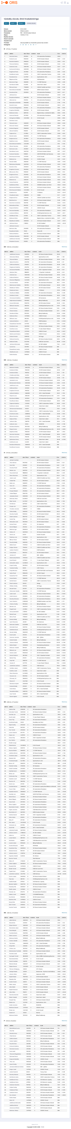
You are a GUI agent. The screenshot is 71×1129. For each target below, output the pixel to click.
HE (30, 45)
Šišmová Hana (13, 87)
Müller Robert (13, 645)
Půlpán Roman (13, 966)
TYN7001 (25, 547)
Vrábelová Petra (14, 1090)
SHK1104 (25, 951)
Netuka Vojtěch (13, 748)
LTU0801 (23, 871)
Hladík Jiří (12, 1012)
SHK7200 (25, 935)
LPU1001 (25, 686)
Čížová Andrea (13, 311)
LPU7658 (26, 72)
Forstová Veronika (14, 154)
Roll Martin (12, 840)
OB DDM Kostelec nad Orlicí (44, 185)
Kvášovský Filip (13, 776)
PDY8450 (27, 300)
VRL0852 (27, 269)
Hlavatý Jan (12, 892)
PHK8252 (26, 61)
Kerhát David (13, 581)
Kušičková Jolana (14, 406)
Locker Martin (12, 838)
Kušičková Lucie (14, 442)
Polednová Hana (14, 290)
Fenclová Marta (14, 282)
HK (33, 45)
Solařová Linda (13, 66)
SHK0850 (26, 238)
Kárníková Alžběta (14, 398)
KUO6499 (25, 624)
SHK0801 (23, 796)
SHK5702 (25, 691)
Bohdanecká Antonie (15, 383)
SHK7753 (26, 233)
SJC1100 (25, 953)
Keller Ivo (11, 835)
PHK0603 (25, 652)
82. (5, 668)
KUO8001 (23, 771)
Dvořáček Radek (13, 722)
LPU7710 (23, 732)
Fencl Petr (12, 465)
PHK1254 (27, 378)
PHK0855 (26, 102)
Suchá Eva (12, 346)
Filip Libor (11, 879)
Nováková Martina (14, 426)
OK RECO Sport (41, 159)
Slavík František (13, 961)
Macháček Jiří (13, 812)
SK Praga (41, 336)
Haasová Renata (13, 115)
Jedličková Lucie (14, 385)
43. (5, 164)
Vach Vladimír (13, 601)
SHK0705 (25, 650)
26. (5, 120)
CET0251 (27, 329)
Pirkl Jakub (12, 822)
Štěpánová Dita (13, 79)
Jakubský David (14, 496)
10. (5, 79)
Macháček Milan (13, 959)
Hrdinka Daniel (13, 815)
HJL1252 (27, 406)
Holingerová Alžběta (14, 118)
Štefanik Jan (13, 650)
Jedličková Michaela (15, 1102)
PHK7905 (25, 462)
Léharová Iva (12, 100)
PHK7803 (25, 933)
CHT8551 (27, 334)
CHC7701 (25, 959)
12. (5, 84)
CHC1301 (25, 1010)
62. (5, 213)
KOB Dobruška (40, 79)
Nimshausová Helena (15, 190)
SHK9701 (23, 748)
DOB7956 (26, 79)
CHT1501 (28, 1069)
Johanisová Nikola (14, 1108)
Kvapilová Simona (14, 390)
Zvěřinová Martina (14, 264)
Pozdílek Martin (13, 933)
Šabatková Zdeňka (14, 221)
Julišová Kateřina (14, 393)
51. (5, 185)
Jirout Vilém (13, 488)
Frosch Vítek (12, 789)
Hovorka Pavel (13, 467)
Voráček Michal (13, 786)
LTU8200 (23, 861)
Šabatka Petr (12, 758)
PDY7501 (25, 948)
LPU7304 (23, 802)
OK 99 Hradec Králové (43, 59)
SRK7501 (23, 773)
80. (5, 663)
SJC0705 (23, 714)
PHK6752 (27, 303)
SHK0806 (25, 683)
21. (5, 107)
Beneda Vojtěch (13, 884)
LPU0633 (23, 730)
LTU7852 (26, 133)
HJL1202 (25, 994)
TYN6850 (26, 87)
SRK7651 (27, 318)
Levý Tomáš (13, 694)
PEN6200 (25, 573)
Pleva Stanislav (14, 475)
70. (5, 637)
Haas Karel (12, 802)
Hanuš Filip (12, 737)
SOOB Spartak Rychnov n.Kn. (44, 213)
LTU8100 (25, 668)
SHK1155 (28, 1028)
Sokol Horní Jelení (42, 84)
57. (5, 200)
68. (5, 632)
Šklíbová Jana (13, 318)
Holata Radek (13, 640)
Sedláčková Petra (14, 185)
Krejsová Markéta (14, 1059)
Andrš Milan (13, 688)
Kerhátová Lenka (14, 1077)
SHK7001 (25, 470)
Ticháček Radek (13, 761)
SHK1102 (25, 930)
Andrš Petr (11, 827)
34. (5, 141)
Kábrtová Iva (12, 159)
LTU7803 (25, 609)
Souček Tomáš (13, 907)
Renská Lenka (13, 136)
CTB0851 (27, 344)
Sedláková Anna (14, 1079)
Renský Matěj (13, 632)
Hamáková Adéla (14, 84)
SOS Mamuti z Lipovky (38, 881)
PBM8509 (25, 473)
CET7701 (25, 663)
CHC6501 (25, 966)
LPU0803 (23, 768)
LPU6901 (25, 465)
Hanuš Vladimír (14, 655)
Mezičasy (64, 49)
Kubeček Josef (13, 779)
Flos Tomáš (12, 730)
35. (5, 143)
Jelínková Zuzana (14, 226)
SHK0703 (23, 884)
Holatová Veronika (14, 1085)
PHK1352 (28, 1033)
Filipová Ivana (13, 429)
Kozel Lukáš (13, 635)
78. (5, 658)
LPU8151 (26, 241)
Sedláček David (14, 629)
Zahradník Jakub (14, 563)
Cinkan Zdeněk (13, 940)
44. (5, 167)
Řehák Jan (12, 1002)
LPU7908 (25, 467)
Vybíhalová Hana (14, 439)
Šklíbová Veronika (14, 305)
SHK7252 (26, 151)
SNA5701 (25, 660)
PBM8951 (27, 272)
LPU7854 (26, 138)
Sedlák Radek (12, 881)
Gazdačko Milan (14, 691)
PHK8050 (26, 128)
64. (5, 218)
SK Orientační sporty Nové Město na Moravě (44, 786)
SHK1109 (25, 1000)
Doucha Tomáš (13, 858)
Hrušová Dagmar (13, 128)
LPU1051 (26, 146)
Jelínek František (14, 460)
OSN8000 (23, 786)
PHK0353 (26, 236)
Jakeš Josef (13, 478)
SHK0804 (23, 863)
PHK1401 (28, 1051)
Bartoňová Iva (13, 200)
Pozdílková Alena (14, 401)
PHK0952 (27, 447)
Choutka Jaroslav (14, 509)
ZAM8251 (27, 434)
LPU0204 (23, 804)
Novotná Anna (13, 1033)
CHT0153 (27, 331)
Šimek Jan (12, 1010)
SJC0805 (25, 673)
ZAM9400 (25, 943)
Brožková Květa (14, 341)
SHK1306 (28, 1056)
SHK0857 (26, 125)
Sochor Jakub (12, 876)
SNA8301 (25, 483)
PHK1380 (28, 1046)
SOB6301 (25, 509)
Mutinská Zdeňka (14, 624)
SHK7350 (27, 326)
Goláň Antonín (13, 596)
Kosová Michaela (14, 303)
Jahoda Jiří (13, 555)
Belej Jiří (11, 820)
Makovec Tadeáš (14, 647)
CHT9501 (23, 889)
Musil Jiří (12, 1100)
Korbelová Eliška (14, 370)
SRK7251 (26, 213)
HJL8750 (27, 419)
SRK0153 (27, 305)
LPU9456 (27, 293)
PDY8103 (25, 640)
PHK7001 (25, 552)
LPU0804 (25, 596)
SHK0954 (26, 177)
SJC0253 (27, 280)
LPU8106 (23, 758)
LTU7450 (28, 1077)
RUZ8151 (26, 192)
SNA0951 (26, 161)
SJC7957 (26, 77)
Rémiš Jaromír (13, 935)
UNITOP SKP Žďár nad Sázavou (45, 154)
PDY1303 (28, 1041)
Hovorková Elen (13, 92)
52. (5, 187)
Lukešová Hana (14, 1092)
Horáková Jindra (14, 295)
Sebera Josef (12, 894)
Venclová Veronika (14, 434)
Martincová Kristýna (15, 334)
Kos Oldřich (12, 740)
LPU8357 (27, 264)
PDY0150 (27, 313)
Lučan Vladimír (13, 732)
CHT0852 (27, 316)
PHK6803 (23, 897)
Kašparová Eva (13, 138)
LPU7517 (25, 588)
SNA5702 (25, 591)
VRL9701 (23, 815)
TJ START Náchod (41, 82)
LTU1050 (27, 403)
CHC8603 (23, 745)
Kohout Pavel (13, 524)
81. (5, 665)
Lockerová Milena (14, 213)
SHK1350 (28, 1102)
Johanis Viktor (13, 974)
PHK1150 (27, 390)
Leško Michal (12, 920)
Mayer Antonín (13, 925)
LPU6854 (27, 295)
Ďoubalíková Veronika (15, 323)
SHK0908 (25, 642)
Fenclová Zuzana (14, 1049)
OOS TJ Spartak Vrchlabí (45, 269)
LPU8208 (23, 709)
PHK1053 (27, 431)
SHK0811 (23, 807)
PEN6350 (26, 159)
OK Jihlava (36, 856)
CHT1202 (25, 1007)
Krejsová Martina (13, 208)
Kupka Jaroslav (13, 809)
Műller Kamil (13, 545)
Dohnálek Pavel (14, 627)
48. (5, 177)
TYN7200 (25, 557)
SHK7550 (26, 164)
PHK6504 (25, 529)
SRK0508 (25, 629)
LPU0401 (23, 719)
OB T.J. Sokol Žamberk (44, 393)
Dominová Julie (13, 149)
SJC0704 (23, 755)
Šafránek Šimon (14, 1056)
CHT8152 (26, 208)
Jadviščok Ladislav (15, 665)
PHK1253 (27, 370)
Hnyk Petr (12, 660)
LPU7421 (23, 820)
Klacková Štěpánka (15, 280)
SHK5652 (26, 221)
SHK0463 (27, 275)
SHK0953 (26, 69)
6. (4, 69)
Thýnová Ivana (13, 123)
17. (5, 97)
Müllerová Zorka (13, 113)
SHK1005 (25, 593)
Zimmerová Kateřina (15, 298)
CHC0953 (26, 118)
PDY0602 (25, 619)
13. (5, 87)
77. (5, 655)
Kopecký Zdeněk (13, 856)
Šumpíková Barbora (14, 97)
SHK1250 (27, 380)
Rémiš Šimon (12, 796)
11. (4, 82)
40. (5, 156)
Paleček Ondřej (13, 766)
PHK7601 (23, 727)
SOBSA (39, 195)
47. (5, 174)
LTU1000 (25, 984)
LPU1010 (25, 635)
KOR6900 (25, 601)
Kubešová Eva (13, 192)
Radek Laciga (12, 743)
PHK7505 (25, 676)
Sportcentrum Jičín (42, 77)
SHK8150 (27, 254)
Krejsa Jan (12, 735)
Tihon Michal (13, 462)
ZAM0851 (27, 393)
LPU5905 (25, 599)
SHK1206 (25, 925)
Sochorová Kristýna (14, 69)
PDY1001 (25, 647)
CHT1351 (28, 1059)
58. (5, 203)
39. (5, 154)
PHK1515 (28, 1074)
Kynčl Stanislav (14, 622)
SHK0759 (26, 97)
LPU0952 (26, 174)
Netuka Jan (13, 470)
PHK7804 (25, 565)
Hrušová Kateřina (14, 1046)
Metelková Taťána (14, 287)
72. (5, 642)
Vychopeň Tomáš (13, 956)
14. (5, 89)
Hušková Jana (13, 424)
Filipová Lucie (13, 395)
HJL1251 (27, 442)
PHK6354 (26, 105)
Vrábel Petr (12, 480)
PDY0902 (25, 604)
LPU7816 (23, 825)
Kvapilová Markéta (14, 110)
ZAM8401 (23, 827)
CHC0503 (23, 822)
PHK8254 (26, 141)
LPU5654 (26, 167)
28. (5, 125)
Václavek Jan (12, 825)
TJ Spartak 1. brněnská (44, 272)
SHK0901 (25, 511)
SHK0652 (27, 277)
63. (5, 215)
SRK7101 (23, 879)
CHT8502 (23, 899)
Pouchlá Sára (13, 1043)
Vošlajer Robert (13, 971)
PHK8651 (26, 64)
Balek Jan (12, 483)
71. (5, 640)
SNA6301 (25, 578)
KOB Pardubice (41, 550)
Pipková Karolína (14, 262)
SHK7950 (26, 187)
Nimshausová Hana (14, 156)
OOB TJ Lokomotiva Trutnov (44, 74)
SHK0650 (27, 339)
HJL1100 (25, 997)
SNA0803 (23, 791)
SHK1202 (25, 928)
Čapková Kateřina (14, 403)
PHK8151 (26, 131)
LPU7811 (22, 784)
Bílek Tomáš (13, 501)
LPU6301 (25, 486)
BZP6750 (26, 113)
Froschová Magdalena (15, 107)
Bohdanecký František (15, 951)
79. (5, 660)
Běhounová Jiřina (13, 172)
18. (5, 100)
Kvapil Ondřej (13, 565)
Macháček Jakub (13, 928)
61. (5, 210)
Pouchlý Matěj (13, 542)
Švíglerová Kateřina (15, 267)
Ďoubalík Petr (12, 866)
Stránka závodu (31, 23)
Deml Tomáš (12, 904)
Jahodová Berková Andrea (16, 1067)
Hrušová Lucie (13, 59)
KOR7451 (26, 185)
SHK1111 (25, 982)
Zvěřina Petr (12, 709)
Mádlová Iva (12, 179)
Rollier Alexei (13, 1097)
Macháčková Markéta (15, 89)
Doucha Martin (13, 750)
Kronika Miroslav (13, 845)
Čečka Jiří (12, 532)
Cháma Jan (12, 948)
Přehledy (21, 23)
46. (5, 172)
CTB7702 (23, 853)
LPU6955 (26, 228)
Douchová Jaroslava (14, 203)
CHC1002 (25, 696)
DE (23, 45)
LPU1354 (27, 398)
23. (5, 113)
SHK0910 (25, 575)
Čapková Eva (12, 133)
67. (5, 629)
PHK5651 (26, 172)
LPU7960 (26, 115)
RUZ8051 (27, 290)
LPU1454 (28, 1049)
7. (4, 72)
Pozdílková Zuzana (15, 447)
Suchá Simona (13, 308)
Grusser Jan (13, 676)
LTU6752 (26, 74)
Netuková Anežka (14, 367)
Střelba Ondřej (13, 586)
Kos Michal (12, 897)
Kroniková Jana (14, 326)
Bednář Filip (13, 658)
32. (5, 136)
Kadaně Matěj (13, 686)
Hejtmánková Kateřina (15, 300)
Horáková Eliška (14, 372)
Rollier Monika (13, 354)
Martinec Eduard (13, 1007)
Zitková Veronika (13, 146)
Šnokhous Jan (13, 537)
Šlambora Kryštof (14, 683)
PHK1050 (26, 59)
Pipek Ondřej (12, 725)
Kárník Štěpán (13, 527)
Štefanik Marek (13, 964)
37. (5, 149)
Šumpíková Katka (14, 231)
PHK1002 (25, 514)
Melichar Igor (13, 529)
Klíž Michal (12, 503)
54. (5, 192)
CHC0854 (26, 190)
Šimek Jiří (12, 681)
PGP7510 (25, 586)
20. (5, 105)
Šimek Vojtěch (13, 696)
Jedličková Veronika (14, 238)
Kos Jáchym (13, 1095)
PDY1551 (28, 1085)
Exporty (13, 23)
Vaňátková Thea (13, 215)
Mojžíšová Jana (13, 141)
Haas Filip (11, 719)
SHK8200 (23, 907)
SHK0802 (23, 799)
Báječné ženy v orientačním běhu (45, 113)
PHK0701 (25, 519)
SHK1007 (25, 964)
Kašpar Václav (13, 547)
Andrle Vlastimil (14, 1072)
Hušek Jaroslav (13, 1005)
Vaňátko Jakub (14, 668)
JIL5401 (24, 622)
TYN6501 (25, 478)
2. (4, 59)
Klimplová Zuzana (14, 241)
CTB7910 (25, 611)
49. (5, 179)
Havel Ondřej (13, 1064)
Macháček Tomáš (13, 807)
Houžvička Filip (13, 848)
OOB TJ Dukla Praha (42, 503)
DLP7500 (25, 503)
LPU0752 (27, 267)
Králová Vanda (14, 336)
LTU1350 (27, 411)
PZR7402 (25, 570)
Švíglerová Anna (13, 174)
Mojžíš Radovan (13, 989)
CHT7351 (27, 323)
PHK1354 (28, 1108)
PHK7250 (27, 287)
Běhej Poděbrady (43, 300)
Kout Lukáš (12, 1051)
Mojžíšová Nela (14, 431)
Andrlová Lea (13, 275)
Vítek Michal (13, 1036)
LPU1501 (28, 1038)
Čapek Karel (13, 609)
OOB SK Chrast (41, 208)
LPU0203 (23, 725)
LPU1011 (24, 658)
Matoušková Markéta (15, 102)
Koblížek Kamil (13, 771)
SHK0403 (23, 712)
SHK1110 (25, 961)
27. (5, 123)
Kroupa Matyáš (14, 491)
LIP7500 (23, 881)
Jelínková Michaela (15, 344)
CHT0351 (27, 349)
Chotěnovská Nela (14, 375)
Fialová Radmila (13, 182)
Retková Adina (13, 411)
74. (5, 647)
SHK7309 (23, 753)
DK (26, 45)
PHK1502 (28, 1097)
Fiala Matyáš (12, 930)
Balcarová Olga (13, 82)
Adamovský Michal (15, 557)
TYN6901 (25, 617)
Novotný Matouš (14, 1074)
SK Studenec (36, 766)
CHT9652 (27, 352)
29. (5, 128)
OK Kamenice (42, 298)
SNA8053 (26, 136)
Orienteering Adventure (43, 645)
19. (5, 102)
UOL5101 (25, 665)
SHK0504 (23, 848)
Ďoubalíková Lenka (15, 349)
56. (5, 197)
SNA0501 (23, 750)
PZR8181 (26, 154)
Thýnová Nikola (14, 259)
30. (5, 131)
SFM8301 (23, 894)
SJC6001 (25, 614)
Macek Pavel (13, 588)
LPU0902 (25, 491)
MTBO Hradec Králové (43, 89)
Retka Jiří (11, 861)
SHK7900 (25, 606)
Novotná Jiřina (13, 167)
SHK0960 (27, 383)
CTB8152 (26, 223)
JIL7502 (25, 524)
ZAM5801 (25, 688)
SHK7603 (23, 830)
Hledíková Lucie (14, 352)
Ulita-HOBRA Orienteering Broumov (45, 956)
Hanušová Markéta (15, 269)
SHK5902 (28, 1031)
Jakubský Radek (13, 830)
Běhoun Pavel (13, 539)
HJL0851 (26, 84)
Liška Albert (12, 987)
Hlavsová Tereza (13, 125)
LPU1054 (26, 56)
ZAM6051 (27, 444)
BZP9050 (26, 218)
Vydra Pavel (13, 573)
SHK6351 (26, 179)
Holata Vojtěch (13, 1041)
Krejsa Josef (13, 1069)
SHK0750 (27, 367)
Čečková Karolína (14, 339)
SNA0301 (23, 763)
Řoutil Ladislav (13, 583)
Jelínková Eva (13, 95)
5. (4, 66)
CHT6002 (23, 866)
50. (5, 182)
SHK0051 (27, 259)
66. (5, 223)
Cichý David (13, 552)
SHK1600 (28, 1105)
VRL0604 (23, 737)
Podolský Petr (12, 886)
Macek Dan (12, 923)
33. (5, 138)
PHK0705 (25, 493)
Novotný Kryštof (14, 514)
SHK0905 (25, 496)
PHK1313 (25, 987)
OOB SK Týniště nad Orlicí (44, 87)
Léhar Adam (12, 817)
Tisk (6, 23)
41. (5, 159)
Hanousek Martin (14, 611)
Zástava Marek (14, 642)
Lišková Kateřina (13, 131)
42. (5, 161)
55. (5, 195)
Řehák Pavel (13, 614)
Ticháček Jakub (13, 755)
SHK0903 (23, 876)
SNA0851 (26, 82)
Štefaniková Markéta (14, 164)
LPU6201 (25, 940)
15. (5, 92)
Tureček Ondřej (14, 568)
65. (5, 221)
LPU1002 (25, 527)
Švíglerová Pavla (13, 72)
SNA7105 (23, 781)
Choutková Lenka (13, 195)
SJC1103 (25, 1002)
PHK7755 (28, 1090)
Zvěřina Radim (13, 1038)
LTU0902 (23, 776)
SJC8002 (25, 537)
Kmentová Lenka (14, 413)
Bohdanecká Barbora (14, 187)
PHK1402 (28, 1036)
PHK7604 (25, 480)
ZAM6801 (25, 694)
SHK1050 (27, 385)
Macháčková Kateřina (15, 143)
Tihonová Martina (14, 64)
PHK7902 (25, 976)
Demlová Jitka (13, 228)
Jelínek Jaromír (13, 832)
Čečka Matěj (13, 511)
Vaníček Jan (12, 714)
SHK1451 (28, 1043)
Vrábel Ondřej (13, 1087)
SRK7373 (27, 429)
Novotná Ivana (13, 105)
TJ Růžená (39, 192)
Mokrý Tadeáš (13, 997)
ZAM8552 (27, 413)
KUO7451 (27, 341)
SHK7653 (26, 182)
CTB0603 (23, 832)
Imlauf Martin (13, 578)
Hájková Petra (13, 419)
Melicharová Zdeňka (15, 285)
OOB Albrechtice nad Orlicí (40, 809)
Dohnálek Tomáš (13, 712)
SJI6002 (23, 856)
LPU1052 (26, 107)
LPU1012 (25, 488)
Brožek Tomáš (12, 868)
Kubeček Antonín (13, 791)
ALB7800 (23, 809)
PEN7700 (25, 516)
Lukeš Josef (13, 593)
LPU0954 (26, 92)
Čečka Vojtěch (13, 863)
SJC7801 (23, 761)
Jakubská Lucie (14, 380)
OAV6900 (25, 645)
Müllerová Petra (13, 218)
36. (5, 146)
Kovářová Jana (14, 329)
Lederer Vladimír (14, 550)
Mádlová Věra (13, 272)
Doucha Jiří (12, 781)
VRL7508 (25, 655)
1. (4, 56)
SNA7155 (26, 203)
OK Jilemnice (40, 524)
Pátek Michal (12, 745)
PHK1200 (25, 989)
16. (5, 95)
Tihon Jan (12, 1061)
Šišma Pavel (13, 617)
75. (5, 650)
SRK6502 (25, 678)
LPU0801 (23, 789)
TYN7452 (26, 197)
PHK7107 (23, 850)
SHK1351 (28, 1092)
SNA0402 (23, 779)
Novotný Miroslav (14, 599)
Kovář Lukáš (12, 717)
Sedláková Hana (14, 1082)
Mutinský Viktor (14, 498)
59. (5, 205)
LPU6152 (26, 100)
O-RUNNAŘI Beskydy (38, 894)
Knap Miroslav (13, 570)
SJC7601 (25, 475)
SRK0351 (27, 395)
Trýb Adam (12, 943)
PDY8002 (25, 938)
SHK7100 (25, 627)
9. (4, 77)
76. (5, 652)
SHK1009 (25, 542)
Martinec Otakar (14, 1110)
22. (5, 308)
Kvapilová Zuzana (14, 169)
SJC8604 (25, 563)
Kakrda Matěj (13, 619)
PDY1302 (25, 1015)
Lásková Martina (14, 321)
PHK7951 (26, 205)
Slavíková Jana (13, 120)
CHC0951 (26, 143)
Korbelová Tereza (14, 378)
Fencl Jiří (12, 486)
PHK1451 (27, 437)
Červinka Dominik (13, 994)
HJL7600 (25, 671)
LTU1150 (26, 215)
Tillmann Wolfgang (14, 969)
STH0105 (23, 766)
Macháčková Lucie (14, 1028)
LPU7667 (27, 282)
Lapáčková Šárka (13, 177)
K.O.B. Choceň (40, 118)
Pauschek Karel (14, 473)
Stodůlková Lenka (14, 74)
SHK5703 (25, 979)
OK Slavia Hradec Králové (44, 66)
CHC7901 (25, 681)
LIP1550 (28, 1079)
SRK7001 (23, 838)
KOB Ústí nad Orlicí (44, 341)
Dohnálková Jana (14, 151)
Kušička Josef (13, 671)
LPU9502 (23, 904)
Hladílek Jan (12, 794)
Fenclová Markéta (14, 210)
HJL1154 (27, 439)
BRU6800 (25, 956)
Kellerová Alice (13, 316)
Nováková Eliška (14, 313)
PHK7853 (26, 169)
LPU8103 (25, 506)
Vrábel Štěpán (13, 493)
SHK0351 (27, 308)
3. (4, 61)
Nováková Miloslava (15, 444)
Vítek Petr (11, 727)
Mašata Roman (13, 850)
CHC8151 (26, 156)
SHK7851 (27, 346)
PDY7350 (27, 426)
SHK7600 (25, 532)
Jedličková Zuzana (15, 254)
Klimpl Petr (12, 946)
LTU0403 (25, 581)
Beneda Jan (13, 606)
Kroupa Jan (13, 506)
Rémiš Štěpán (12, 799)
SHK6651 (26, 123)
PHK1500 (28, 1087)
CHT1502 (28, 1110)
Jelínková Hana (13, 223)
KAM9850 (27, 298)
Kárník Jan (12, 784)
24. (5, 115)
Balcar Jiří (11, 763)
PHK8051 (27, 354)
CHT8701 (23, 735)
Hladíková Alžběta (14, 293)
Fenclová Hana (13, 56)
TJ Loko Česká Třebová (45, 329)
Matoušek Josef (14, 522)
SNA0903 (25, 632)
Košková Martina (14, 277)
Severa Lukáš (13, 652)
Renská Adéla (13, 161)
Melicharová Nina (14, 437)
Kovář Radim (13, 560)
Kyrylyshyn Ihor (13, 575)
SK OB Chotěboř (41, 223)
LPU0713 (23, 892)
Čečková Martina (13, 233)
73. (5, 645)
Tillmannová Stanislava (16, 408)
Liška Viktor (12, 992)
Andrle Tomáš (13, 982)
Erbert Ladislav (13, 516)
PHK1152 (27, 372)
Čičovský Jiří (13, 678)
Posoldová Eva (13, 77)
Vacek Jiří (12, 663)
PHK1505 (28, 1061)
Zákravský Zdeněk (14, 591)
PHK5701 (25, 539)
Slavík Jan (12, 534)
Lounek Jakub (12, 843)
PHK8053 (27, 401)
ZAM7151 (27, 421)
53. (5, 190)
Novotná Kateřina (14, 61)
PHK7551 (27, 285)
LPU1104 (25, 923)
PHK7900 (25, 522)
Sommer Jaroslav (14, 637)
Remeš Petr (12, 902)
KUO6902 (23, 868)
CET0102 (23, 717)
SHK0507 (23, 886)
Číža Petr (12, 1031)
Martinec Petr (12, 899)
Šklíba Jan (11, 773)
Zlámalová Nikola (14, 257)
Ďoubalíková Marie (15, 331)
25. (5, 118)
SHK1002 (25, 920)
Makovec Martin (13, 938)
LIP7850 (28, 1082)
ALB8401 (23, 840)
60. (5, 208)
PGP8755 (27, 336)
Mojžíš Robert (12, 976)
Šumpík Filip (12, 1000)
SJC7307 (25, 501)
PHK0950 (26, 110)
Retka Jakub (12, 984)
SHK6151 (26, 200)
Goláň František (13, 768)
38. (5, 151)
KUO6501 (25, 498)
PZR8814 (23, 794)
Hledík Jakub (12, 889)
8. (4, 74)
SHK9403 (23, 902)
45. (5, 169)
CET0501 (25, 560)
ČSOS (42, 1127)
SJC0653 (27, 416)
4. (4, 64)
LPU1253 (27, 388)
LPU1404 (28, 1064)
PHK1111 (25, 992)
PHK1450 (28, 1054)
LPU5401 (25, 946)
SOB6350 (26, 195)
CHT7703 (23, 835)
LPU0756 (27, 262)
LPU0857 (26, 149)
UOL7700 (23, 874)
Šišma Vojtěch (12, 804)
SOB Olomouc (40, 665)
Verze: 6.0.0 (35, 1124)
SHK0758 (26, 66)
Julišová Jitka (13, 421)
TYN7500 (25, 545)
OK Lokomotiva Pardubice (44, 56)
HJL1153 (27, 375)
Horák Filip (12, 519)
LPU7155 (26, 210)
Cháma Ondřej (14, 604)
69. (5, 635)
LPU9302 (23, 740)
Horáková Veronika (14, 236)
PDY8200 (23, 843)
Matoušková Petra (14, 205)
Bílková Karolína (14, 416)
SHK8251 (27, 311)
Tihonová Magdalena (15, 1054)
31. (5, 133)
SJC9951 (27, 257)
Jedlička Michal (13, 753)
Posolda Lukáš (13, 953)
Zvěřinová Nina (13, 388)
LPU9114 (22, 817)
